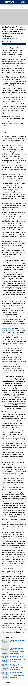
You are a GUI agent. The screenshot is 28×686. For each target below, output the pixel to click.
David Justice (5, 328)
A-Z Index (4, 671)
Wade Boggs (7, 326)
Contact (3, 655)
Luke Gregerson (12, 330)
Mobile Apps (5, 658)
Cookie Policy (17, 663)
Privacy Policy (17, 660)
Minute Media (8, 674)
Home (2, 641)
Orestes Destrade (6, 129)
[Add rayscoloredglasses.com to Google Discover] (14, 44)
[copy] (11, 41)
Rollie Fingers (16, 326)
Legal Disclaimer (6, 666)
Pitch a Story (5, 660)
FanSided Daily (17, 658)
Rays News (8, 641)
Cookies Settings (14, 19)
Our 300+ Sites (17, 655)
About (3, 652)
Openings (16, 652)
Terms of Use (5, 663)
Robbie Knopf (7, 38)
